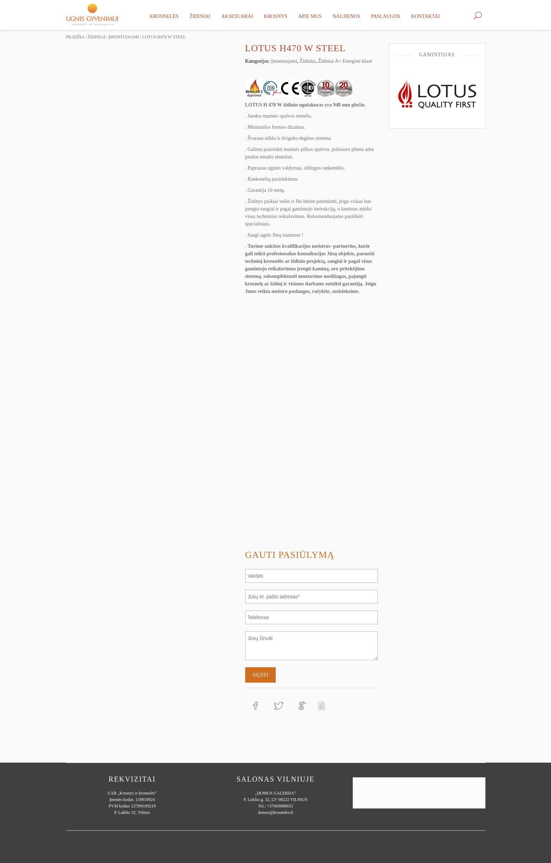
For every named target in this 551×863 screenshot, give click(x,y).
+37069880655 (280, 806)
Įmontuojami (124, 36)
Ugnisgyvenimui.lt (418, 793)
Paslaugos (385, 16)
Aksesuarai (237, 16)
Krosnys (275, 16)
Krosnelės (164, 16)
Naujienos (346, 16)
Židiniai (200, 16)
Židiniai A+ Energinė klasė (345, 61)
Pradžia (75, 36)
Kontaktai (425, 16)
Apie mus (310, 16)
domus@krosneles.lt (275, 812)
